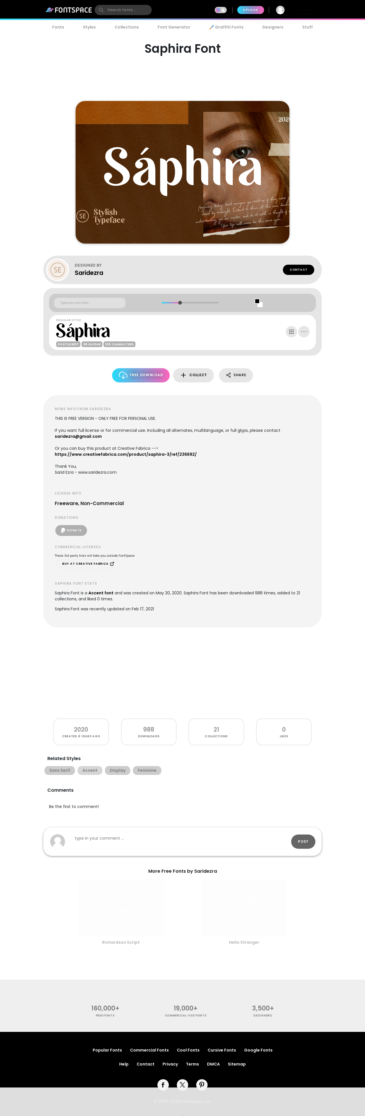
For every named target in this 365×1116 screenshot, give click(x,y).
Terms (192, 1064)
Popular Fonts (107, 1050)
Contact (298, 270)
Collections (127, 27)
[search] (123, 10)
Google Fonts (258, 1050)
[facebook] (163, 1085)
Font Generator (174, 27)
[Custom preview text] (89, 303)
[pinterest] (202, 1085)
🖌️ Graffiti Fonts (226, 27)
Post (303, 841)
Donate (71, 530)
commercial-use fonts (186, 1015)
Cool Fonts (188, 1050)
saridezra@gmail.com (78, 436)
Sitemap (237, 1064)
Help (124, 1064)
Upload (250, 10)
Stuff (307, 27)
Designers (272, 27)
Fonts (58, 27)
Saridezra (89, 273)
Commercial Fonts (149, 1050)
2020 (81, 729)
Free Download (141, 375)
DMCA (213, 1064)
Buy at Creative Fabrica (88, 564)
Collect (193, 375)
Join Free (306, 10)
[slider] (180, 303)
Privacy (170, 1064)
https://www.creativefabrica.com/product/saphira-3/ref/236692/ (126, 454)
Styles (89, 27)
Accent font (100, 593)
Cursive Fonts (222, 1050)
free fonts (105, 1015)
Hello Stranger (244, 942)
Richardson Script (121, 942)
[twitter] (182, 1085)
